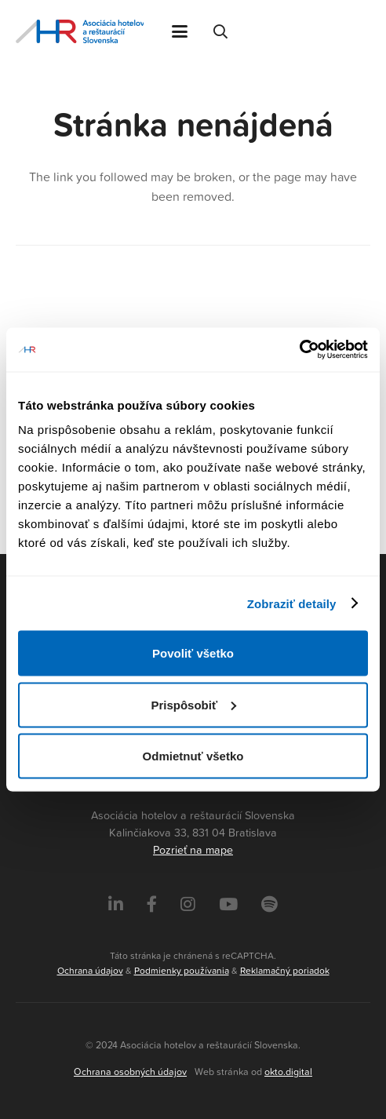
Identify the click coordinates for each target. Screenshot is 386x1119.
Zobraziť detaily (292, 603)
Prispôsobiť (193, 704)
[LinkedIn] (115, 904)
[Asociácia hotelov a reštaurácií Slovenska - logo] (80, 31)
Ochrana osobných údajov (130, 1071)
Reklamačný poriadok (285, 970)
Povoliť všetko (193, 653)
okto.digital (288, 1071)
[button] (180, 31)
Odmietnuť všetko (193, 756)
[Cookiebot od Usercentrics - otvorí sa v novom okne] (299, 350)
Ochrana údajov (90, 970)
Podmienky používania (181, 970)
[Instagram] (187, 904)
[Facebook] (152, 904)
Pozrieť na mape (193, 850)
